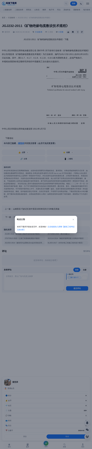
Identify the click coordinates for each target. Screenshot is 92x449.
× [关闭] (73, 219)
